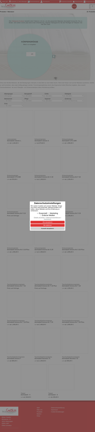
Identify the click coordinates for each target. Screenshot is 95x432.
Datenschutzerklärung (53, 217)
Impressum (47, 219)
